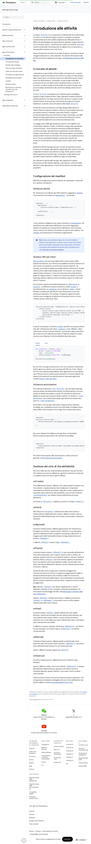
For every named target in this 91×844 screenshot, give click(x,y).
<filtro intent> (73, 284)
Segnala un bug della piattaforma (34, 779)
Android (31, 748)
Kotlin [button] (38, 343)
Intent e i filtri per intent (48, 379)
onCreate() (47, 502)
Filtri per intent (38, 261)
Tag (59, 389)
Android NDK (83, 766)
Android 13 (69, 751)
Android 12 (69, 754)
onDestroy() (65, 629)
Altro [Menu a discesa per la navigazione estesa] (22, 2)
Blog (30, 766)
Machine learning (44, 748)
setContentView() (40, 495)
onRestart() (69, 626)
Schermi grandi (59, 746)
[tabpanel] (58, 354)
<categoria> (53, 289)
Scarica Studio (83, 763)
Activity (44, 35)
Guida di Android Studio (83, 749)
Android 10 (69, 760)
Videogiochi (45, 744)
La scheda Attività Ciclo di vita (62, 682)
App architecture (10, 10)
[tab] (37, 343)
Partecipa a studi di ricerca (33, 797)
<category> (62, 329)
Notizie (31, 763)
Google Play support (33, 792)
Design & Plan (51, 21)
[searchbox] (13, 17)
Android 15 (69, 744)
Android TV (57, 762)
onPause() (45, 542)
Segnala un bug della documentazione (34, 786)
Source (31, 759)
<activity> (36, 287)
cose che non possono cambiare (53, 250)
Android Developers (39, 21)
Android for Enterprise (32, 752)
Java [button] (46, 343)
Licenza (38, 831)
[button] (12, 29)
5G (43, 765)
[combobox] (40, 2)
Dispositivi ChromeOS (57, 753)
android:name (76, 223)
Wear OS (57, 749)
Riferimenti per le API (83, 758)
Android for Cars (57, 758)
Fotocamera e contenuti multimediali (46, 757)
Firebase (32, 817)
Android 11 (69, 757)
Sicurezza (32, 756)
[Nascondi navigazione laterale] (24, 840)
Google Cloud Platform (36, 821)
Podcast (31, 769)
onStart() (79, 502)
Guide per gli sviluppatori (83, 754)
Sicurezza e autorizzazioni (52, 458)
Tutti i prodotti (33, 824)
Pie (67, 763)
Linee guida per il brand (50, 831)
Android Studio (75, 2)
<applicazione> (60, 195)
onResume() (44, 538)
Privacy (44, 762)
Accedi (86, 2)
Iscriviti (67, 839)
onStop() (37, 600)
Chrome (31, 814)
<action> (74, 287)
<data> (71, 289)
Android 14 (69, 747)
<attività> (79, 193)
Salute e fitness (46, 752)
